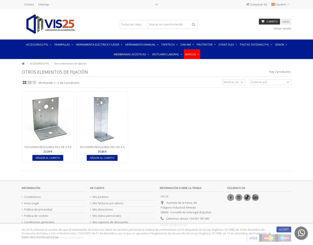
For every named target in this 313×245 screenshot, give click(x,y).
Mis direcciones (103, 209)
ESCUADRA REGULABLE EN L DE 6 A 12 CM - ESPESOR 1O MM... (102, 149)
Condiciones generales (39, 222)
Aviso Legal (31, 203)
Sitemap (43, 4)
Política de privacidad (38, 209)
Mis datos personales (107, 216)
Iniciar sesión (282, 28)
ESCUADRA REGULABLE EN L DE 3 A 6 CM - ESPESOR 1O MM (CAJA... (48, 149)
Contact (29, 4)
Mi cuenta (97, 188)
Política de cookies (36, 216)
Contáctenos (32, 197)
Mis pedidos (101, 197)
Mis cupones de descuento (110, 222)
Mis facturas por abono (108, 203)
